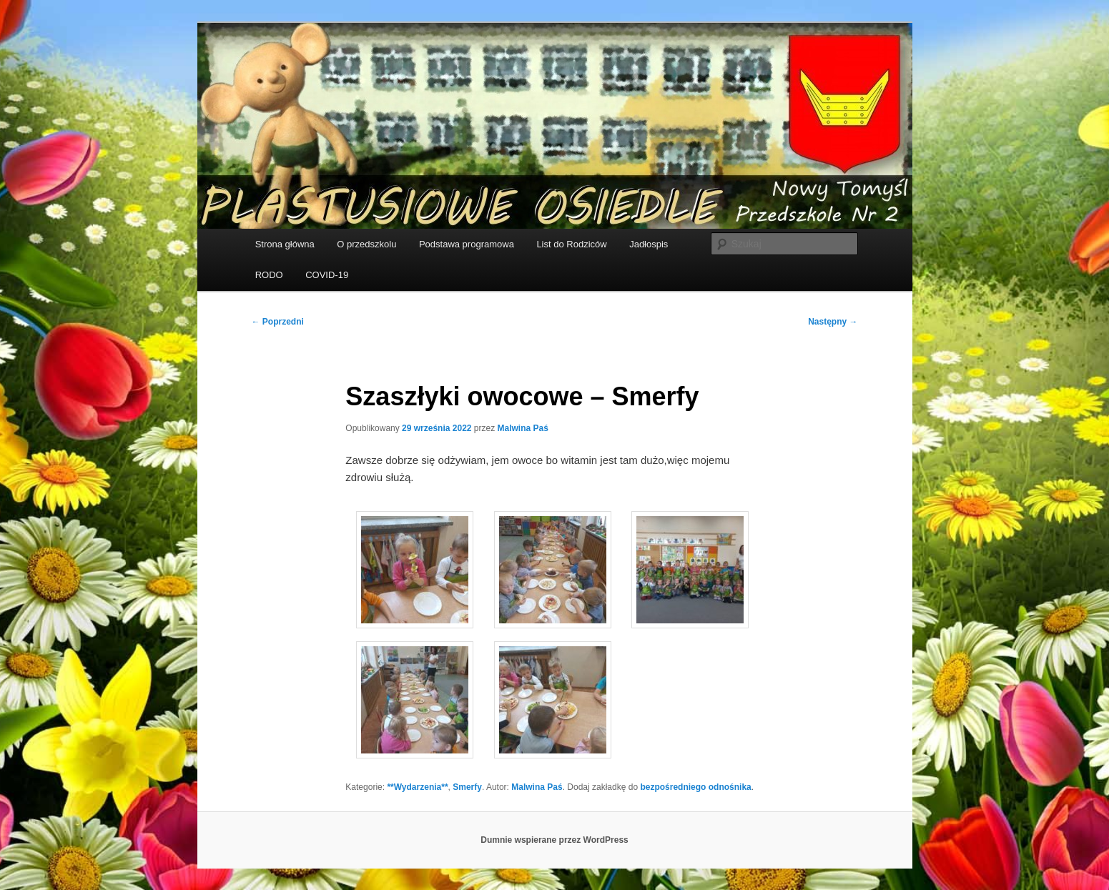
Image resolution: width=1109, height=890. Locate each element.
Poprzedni (278, 322)
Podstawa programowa (466, 244)
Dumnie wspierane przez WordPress (554, 840)
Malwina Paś (523, 428)
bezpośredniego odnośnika (695, 787)
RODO (269, 275)
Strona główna (285, 244)
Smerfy (467, 787)
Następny (832, 322)
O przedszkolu (366, 244)
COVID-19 (326, 275)
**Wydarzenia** (417, 787)
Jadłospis (648, 244)
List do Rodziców (571, 244)
